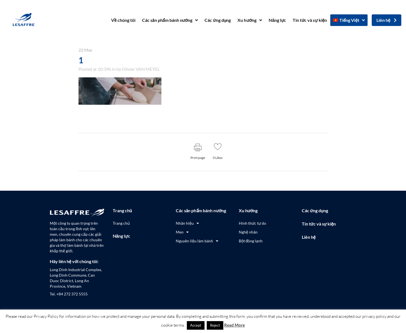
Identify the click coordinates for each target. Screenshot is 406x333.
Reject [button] (215, 325)
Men (182, 232)
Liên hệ (309, 237)
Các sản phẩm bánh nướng (170, 20)
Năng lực (277, 20)
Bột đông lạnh (251, 240)
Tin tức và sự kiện (310, 20)
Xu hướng (249, 20)
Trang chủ (122, 210)
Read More (234, 324)
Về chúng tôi (123, 20)
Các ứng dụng (218, 20)
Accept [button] (195, 325)
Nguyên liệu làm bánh (197, 241)
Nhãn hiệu (187, 223)
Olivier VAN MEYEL (141, 69)
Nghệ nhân (248, 232)
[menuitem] (349, 20)
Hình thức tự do (252, 223)
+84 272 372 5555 (72, 294)
